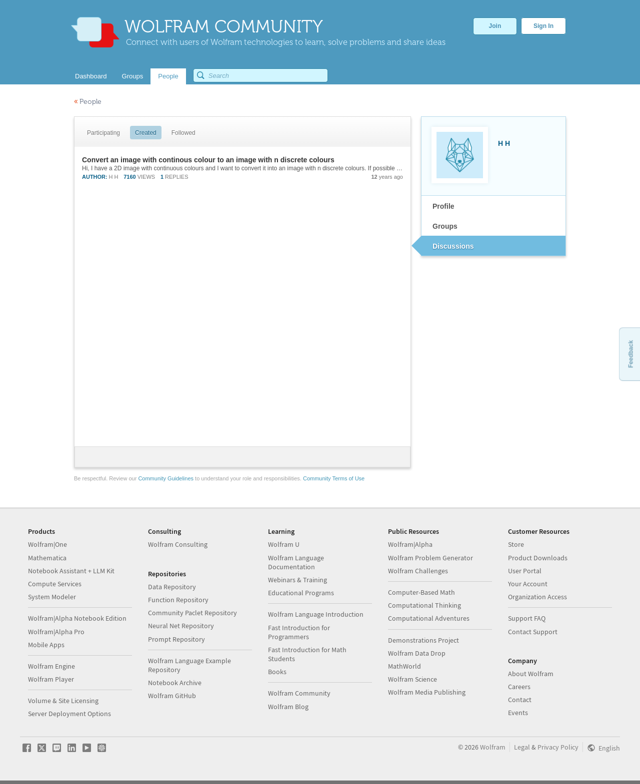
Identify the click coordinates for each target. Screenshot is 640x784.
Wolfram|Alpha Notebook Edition (77, 618)
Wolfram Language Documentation (296, 562)
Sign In (544, 25)
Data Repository (172, 586)
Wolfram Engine (51, 666)
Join (495, 25)
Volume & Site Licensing (63, 700)
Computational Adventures (429, 618)
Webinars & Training (297, 579)
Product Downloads (538, 557)
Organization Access (537, 596)
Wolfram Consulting (178, 544)
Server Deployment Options (69, 713)
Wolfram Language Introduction (316, 614)
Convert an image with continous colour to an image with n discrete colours (208, 160)
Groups (445, 226)
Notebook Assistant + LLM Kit (71, 570)
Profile (443, 206)
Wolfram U (284, 544)
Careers (519, 686)
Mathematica (47, 557)
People (88, 101)
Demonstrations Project (423, 640)
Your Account (528, 583)
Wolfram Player (51, 679)
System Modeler (52, 596)
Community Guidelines (166, 478)
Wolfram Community (299, 693)
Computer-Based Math (421, 592)
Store (516, 544)
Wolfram (493, 747)
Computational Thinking (424, 605)
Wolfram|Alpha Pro (56, 631)
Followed (184, 132)
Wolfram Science (412, 679)
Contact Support (533, 631)
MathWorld (404, 666)
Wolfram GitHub (172, 695)
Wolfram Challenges (418, 570)
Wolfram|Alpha (410, 544)
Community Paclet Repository (192, 612)
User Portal (525, 570)
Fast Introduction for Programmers (299, 632)
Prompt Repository (176, 639)
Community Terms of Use (333, 478)
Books (277, 671)
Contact (520, 699)
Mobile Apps (46, 644)
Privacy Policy (558, 747)
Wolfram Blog (288, 706)
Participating (103, 132)
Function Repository (178, 599)
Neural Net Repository (181, 625)
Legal (522, 747)
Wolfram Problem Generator (430, 557)
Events (518, 712)
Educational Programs (301, 592)
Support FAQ (527, 618)
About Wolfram (531, 673)
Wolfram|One (47, 544)
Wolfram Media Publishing (427, 692)
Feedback (630, 354)
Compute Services (55, 583)
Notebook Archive (175, 682)
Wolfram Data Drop (417, 653)
